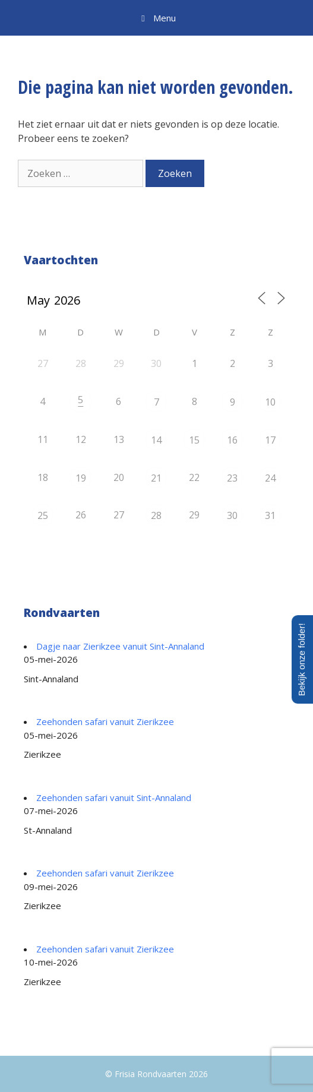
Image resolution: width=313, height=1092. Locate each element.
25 (42, 515)
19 (80, 478)
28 (156, 515)
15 (194, 440)
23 (232, 478)
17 (270, 440)
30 (232, 515)
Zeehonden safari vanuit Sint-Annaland (113, 797)
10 (270, 402)
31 (270, 515)
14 (156, 440)
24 (270, 478)
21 (156, 478)
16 (232, 440)
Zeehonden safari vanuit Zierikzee (105, 721)
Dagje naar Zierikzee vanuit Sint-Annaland (120, 646)
